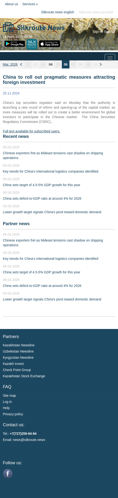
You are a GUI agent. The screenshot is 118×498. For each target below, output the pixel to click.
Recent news (16, 136)
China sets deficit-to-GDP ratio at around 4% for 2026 (42, 198)
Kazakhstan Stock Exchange (24, 376)
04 (51, 64)
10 (95, 64)
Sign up (109, 32)
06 (66, 64)
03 (43, 64)
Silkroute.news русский (96, 12)
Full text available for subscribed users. (31, 131)
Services (30, 4)
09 (88, 64)
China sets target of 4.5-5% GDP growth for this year (41, 185)
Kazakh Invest (13, 364)
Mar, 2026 (10, 64)
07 (73, 64)
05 (58, 64)
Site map (9, 395)
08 (80, 64)
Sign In (98, 32)
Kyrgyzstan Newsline (18, 357)
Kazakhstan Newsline (19, 345)
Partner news (16, 223)
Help (6, 408)
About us (11, 4)
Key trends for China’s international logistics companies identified (50, 171)
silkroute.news (34, 440)
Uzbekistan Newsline (18, 351)
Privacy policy (13, 414)
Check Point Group (17, 370)
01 (28, 64)
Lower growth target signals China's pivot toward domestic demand (52, 212)
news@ (18, 440)
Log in (7, 402)
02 (36, 64)
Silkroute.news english (57, 12)
